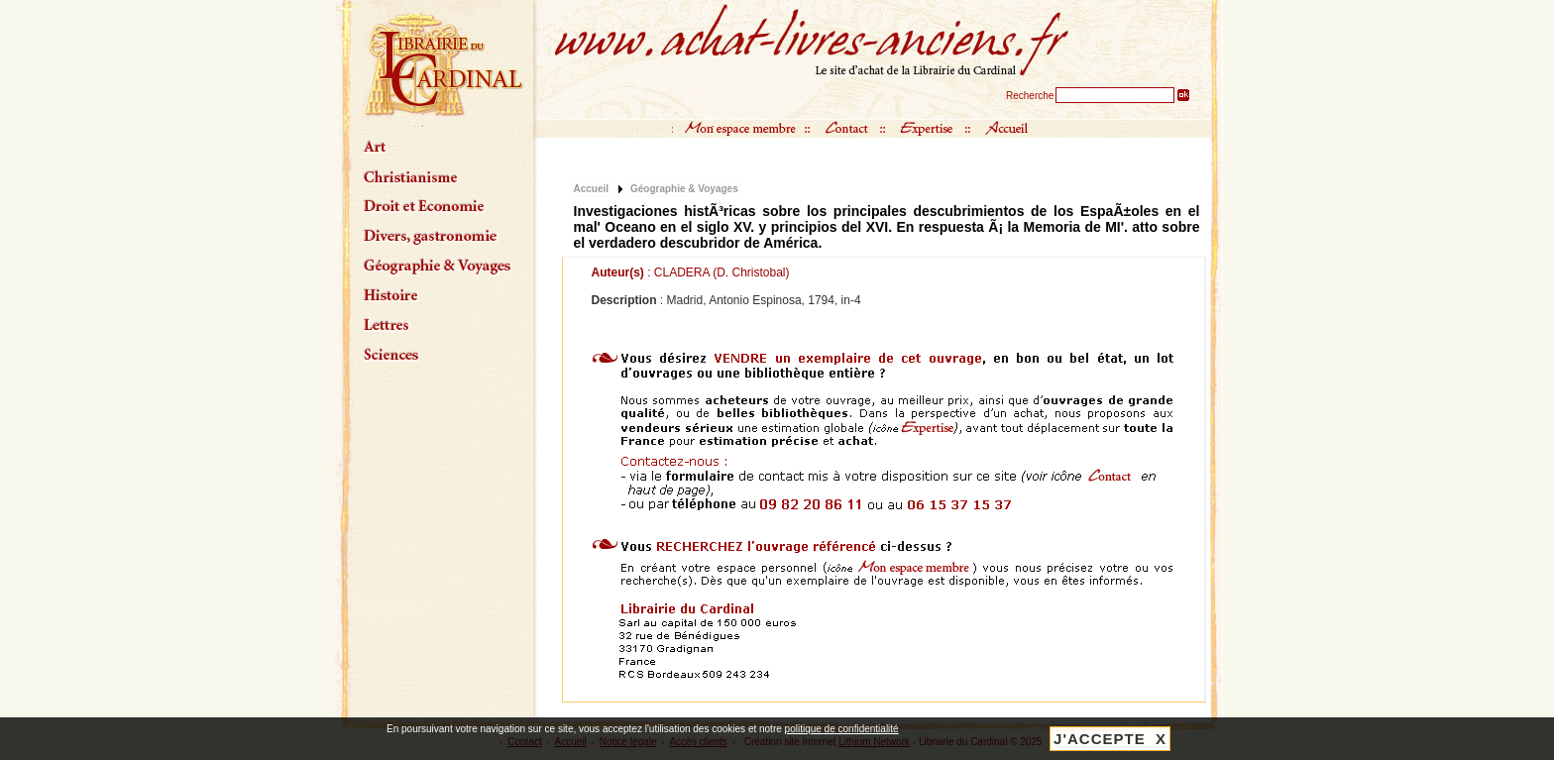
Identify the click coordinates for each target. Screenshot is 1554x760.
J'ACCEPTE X (1110, 738)
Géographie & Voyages (684, 188)
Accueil (592, 188)
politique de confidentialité (842, 728)
